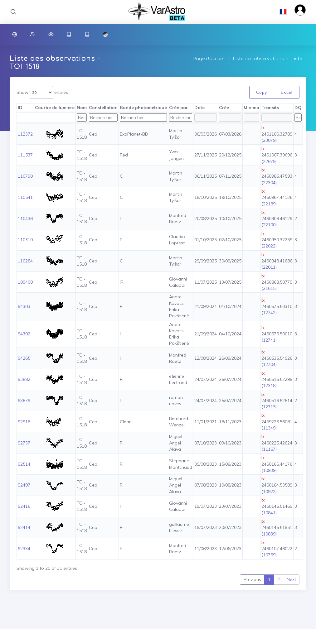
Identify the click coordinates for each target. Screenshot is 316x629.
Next (291, 579)
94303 (24, 306)
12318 (269, 385)
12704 (269, 364)
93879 (24, 400)
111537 (25, 155)
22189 (269, 204)
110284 (25, 261)
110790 (25, 176)
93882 (24, 379)
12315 (269, 407)
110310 (25, 239)
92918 (24, 422)
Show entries (42, 92)
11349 (269, 428)
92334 (24, 548)
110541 (25, 197)
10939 (269, 470)
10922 (269, 491)
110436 (25, 218)
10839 (269, 534)
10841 (269, 513)
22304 (269, 182)
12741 (269, 340)
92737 (24, 443)
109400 (25, 282)
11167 (269, 449)
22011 (269, 267)
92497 (24, 485)
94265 (24, 358)
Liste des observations (258, 58)
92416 (24, 506)
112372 (25, 134)
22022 (269, 246)
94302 (24, 334)
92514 (24, 464)
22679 (269, 161)
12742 (269, 312)
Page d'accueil (209, 58)
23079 (269, 140)
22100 (269, 225)
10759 (269, 555)
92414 (24, 527)
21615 (269, 288)
